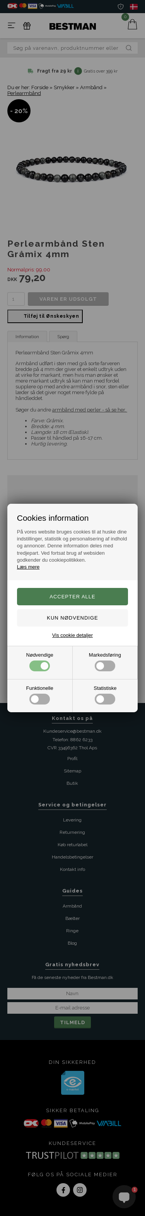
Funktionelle (39, 695)
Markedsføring (105, 661)
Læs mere (28, 567)
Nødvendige (39, 661)
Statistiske (105, 695)
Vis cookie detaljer (72, 635)
